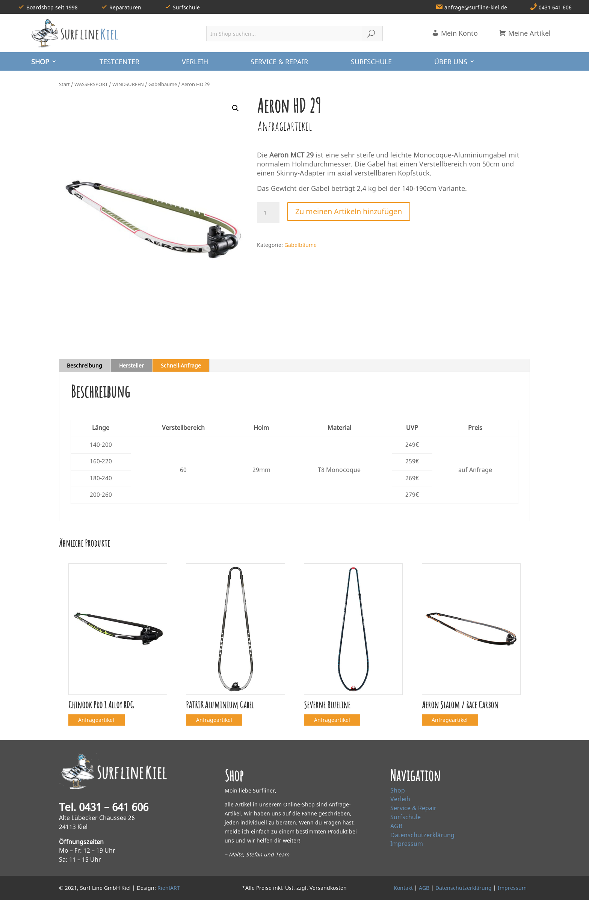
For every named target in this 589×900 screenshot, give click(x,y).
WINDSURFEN (128, 84)
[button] (235, 108)
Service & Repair (413, 808)
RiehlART (168, 887)
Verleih (400, 799)
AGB (396, 826)
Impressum (406, 843)
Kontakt (403, 887)
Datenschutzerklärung (422, 835)
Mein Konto (455, 33)
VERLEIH (195, 61)
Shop (397, 790)
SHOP (40, 61)
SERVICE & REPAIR (279, 61)
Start (64, 84)
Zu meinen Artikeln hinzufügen (348, 211)
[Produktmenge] (268, 212)
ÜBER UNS (450, 61)
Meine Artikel (525, 33)
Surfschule (405, 817)
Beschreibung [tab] (84, 365)
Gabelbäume (162, 84)
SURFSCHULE (371, 61)
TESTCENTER (119, 61)
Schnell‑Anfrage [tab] (181, 365)
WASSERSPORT (91, 84)
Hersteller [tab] (131, 365)
